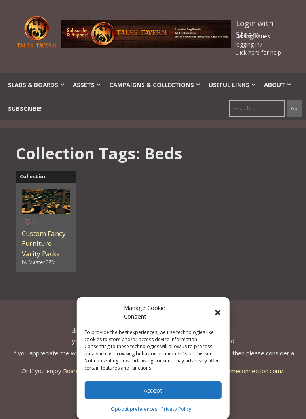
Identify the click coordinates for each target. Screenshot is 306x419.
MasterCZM (42, 262)
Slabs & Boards (36, 84)
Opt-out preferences (134, 409)
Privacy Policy (176, 409)
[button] (218, 312)
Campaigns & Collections (155, 84)
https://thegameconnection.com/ (238, 371)
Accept (153, 390)
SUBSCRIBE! (25, 108)
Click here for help (258, 52)
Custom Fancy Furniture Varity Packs (44, 243)
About (278, 84)
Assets (87, 84)
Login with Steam (255, 25)
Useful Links (232, 84)
